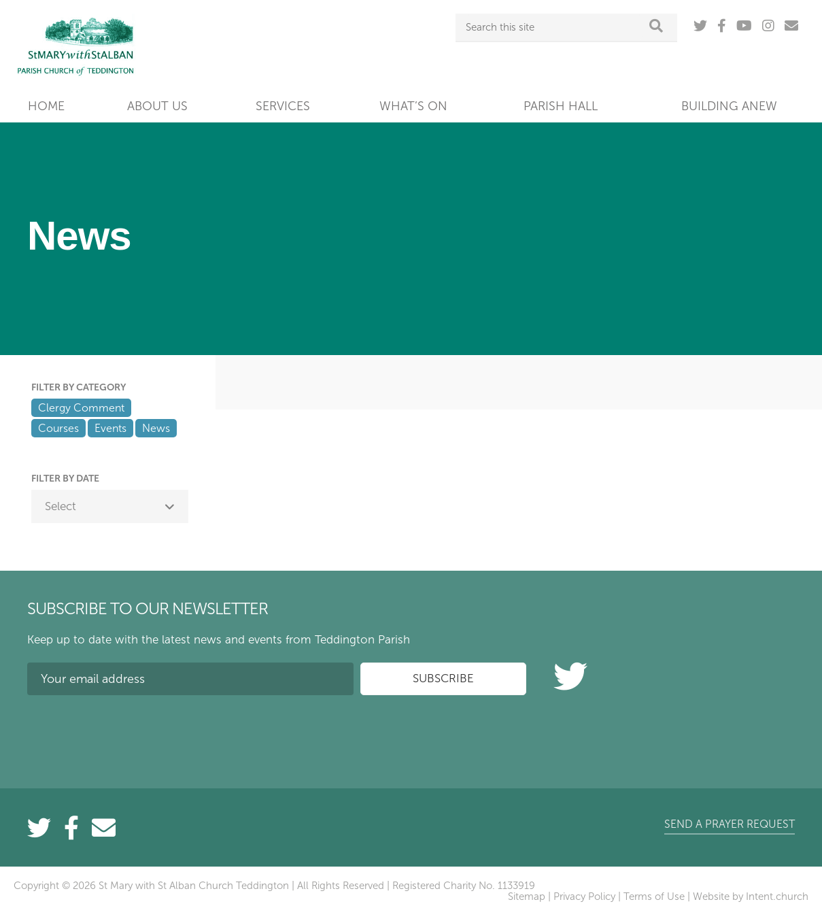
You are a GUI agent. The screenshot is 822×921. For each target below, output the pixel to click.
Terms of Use (654, 896)
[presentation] (130, 731)
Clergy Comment (81, 408)
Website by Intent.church (750, 896)
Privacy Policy (584, 896)
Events (110, 428)
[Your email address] (190, 679)
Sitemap (526, 896)
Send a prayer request (729, 824)
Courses (58, 428)
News (156, 428)
